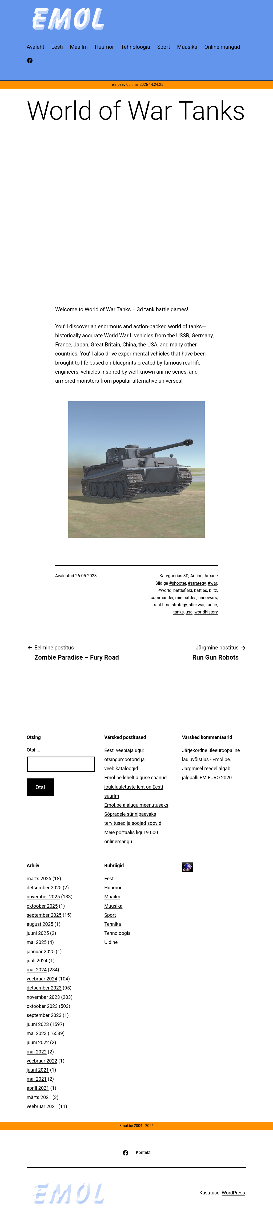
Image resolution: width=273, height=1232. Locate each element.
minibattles (185, 597)
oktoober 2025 (42, 906)
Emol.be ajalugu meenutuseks (136, 805)
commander (162, 597)
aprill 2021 (38, 1088)
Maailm (112, 896)
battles (200, 590)
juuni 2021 (38, 1070)
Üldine (111, 942)
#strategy (197, 583)
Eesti (109, 878)
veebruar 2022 (42, 1061)
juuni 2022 (38, 1042)
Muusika (113, 906)
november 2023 (43, 997)
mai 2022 (37, 1052)
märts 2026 (39, 878)
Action (196, 575)
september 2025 (44, 915)
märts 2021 (39, 1097)
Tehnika (112, 924)
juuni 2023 (38, 1024)
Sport (110, 915)
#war (212, 583)
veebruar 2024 (42, 978)
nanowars (207, 597)
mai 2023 (37, 1033)
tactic (211, 604)
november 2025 (43, 896)
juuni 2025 (38, 933)
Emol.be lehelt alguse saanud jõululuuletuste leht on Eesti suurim (135, 786)
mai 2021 (37, 1079)
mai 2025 (37, 942)
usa (189, 612)
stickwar (196, 604)
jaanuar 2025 (41, 951)
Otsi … (33, 750)
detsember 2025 (44, 887)
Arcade (211, 575)
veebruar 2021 (42, 1106)
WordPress (233, 1192)
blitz (213, 590)
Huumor (113, 887)
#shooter (177, 583)
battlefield (182, 590)
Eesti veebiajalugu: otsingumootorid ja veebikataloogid (124, 759)
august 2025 (40, 924)
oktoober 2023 (42, 1006)
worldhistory (206, 612)
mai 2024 (37, 969)
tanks (178, 612)
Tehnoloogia (117, 933)
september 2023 (44, 1015)
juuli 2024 (37, 960)
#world (164, 590)
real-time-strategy (170, 604)
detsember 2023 (44, 988)
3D (185, 575)
